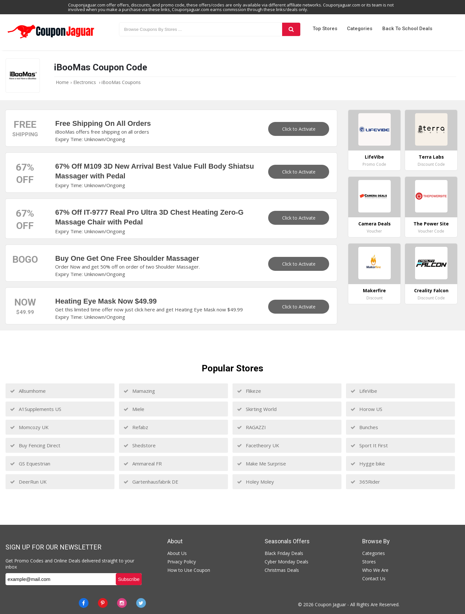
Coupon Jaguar (330, 604)
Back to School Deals (407, 28)
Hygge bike (368, 463)
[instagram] (122, 603)
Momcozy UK (29, 427)
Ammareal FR (143, 463)
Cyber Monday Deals (286, 562)
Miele (134, 409)
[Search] (291, 29)
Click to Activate (299, 129)
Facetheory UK (258, 445)
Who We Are (375, 570)
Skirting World (257, 409)
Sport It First (369, 445)
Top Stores (325, 28)
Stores (369, 562)
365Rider (365, 481)
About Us (177, 553)
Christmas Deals (282, 570)
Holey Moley (255, 481)
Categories (359, 28)
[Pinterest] (103, 603)
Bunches (364, 427)
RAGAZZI (251, 427)
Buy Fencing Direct (35, 445)
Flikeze (249, 391)
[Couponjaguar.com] (51, 38)
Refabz (136, 427)
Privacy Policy (181, 562)
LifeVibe (364, 391)
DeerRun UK (28, 481)
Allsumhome (28, 391)
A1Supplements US (35, 409)
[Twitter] (141, 603)
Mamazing (139, 391)
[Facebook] (84, 603)
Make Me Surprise (261, 463)
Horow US (366, 409)
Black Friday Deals (284, 553)
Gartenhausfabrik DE (151, 481)
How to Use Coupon (188, 570)
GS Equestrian (30, 463)
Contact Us (374, 578)
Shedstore (140, 445)
